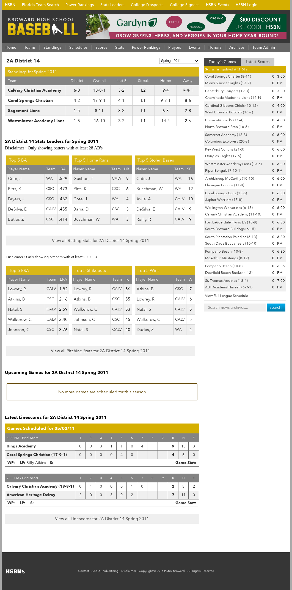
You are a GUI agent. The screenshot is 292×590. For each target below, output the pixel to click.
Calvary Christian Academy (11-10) (233, 214)
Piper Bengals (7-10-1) (223, 170)
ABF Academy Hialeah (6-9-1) (228, 287)
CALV (51, 209)
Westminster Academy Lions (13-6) (233, 164)
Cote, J (14, 178)
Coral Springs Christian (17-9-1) (37, 454)
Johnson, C (18, 329)
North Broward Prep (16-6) (227, 126)
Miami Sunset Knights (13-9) (228, 83)
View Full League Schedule (226, 295)
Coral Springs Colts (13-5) (226, 193)
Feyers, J (16, 199)
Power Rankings (79, 4)
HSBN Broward (174, 571)
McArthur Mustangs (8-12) (227, 258)
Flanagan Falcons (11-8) (224, 185)
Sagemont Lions (24, 110)
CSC (50, 188)
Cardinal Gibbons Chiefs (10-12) (231, 105)
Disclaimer (128, 571)
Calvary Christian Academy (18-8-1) (40, 486)
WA (49, 178)
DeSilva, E (17, 209)
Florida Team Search (40, 4)
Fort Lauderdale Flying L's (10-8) (231, 222)
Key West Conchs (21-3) (224, 149)
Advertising (111, 571)
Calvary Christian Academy (34, 90)
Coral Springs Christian (30, 100)
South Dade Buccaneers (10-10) (231, 243)
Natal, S (15, 309)
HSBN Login (246, 4)
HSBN (10, 4)
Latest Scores (257, 61)
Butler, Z (16, 219)
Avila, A (143, 199)
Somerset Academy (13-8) (226, 134)
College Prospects (147, 4)
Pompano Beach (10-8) (224, 251)
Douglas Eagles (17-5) (223, 156)
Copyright (146, 571)
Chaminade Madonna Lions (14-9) (233, 97)
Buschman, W (86, 219)
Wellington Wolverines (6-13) (229, 207)
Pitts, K (14, 189)
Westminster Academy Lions (36, 121)
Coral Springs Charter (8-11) (228, 76)
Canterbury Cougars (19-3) (227, 91)
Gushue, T (83, 178)
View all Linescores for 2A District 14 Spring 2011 (102, 518)
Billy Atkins (36, 462)
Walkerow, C (20, 319)
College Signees (184, 4)
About (96, 571)
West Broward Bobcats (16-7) (229, 112)
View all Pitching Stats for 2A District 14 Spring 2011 (100, 351)
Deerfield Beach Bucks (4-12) (228, 272)
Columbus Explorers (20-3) (227, 141)
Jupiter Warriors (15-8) (223, 199)
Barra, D (81, 209)
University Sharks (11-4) (224, 120)
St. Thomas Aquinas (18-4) (226, 280)
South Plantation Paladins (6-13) (231, 236)
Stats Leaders (112, 4)
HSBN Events (217, 4)
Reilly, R (143, 219)
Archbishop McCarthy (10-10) (229, 178)
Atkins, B (16, 299)
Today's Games (222, 61)
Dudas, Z (145, 329)
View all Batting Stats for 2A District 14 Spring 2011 (100, 240)
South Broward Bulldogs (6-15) (230, 228)
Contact (83, 571)
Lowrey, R (17, 289)
